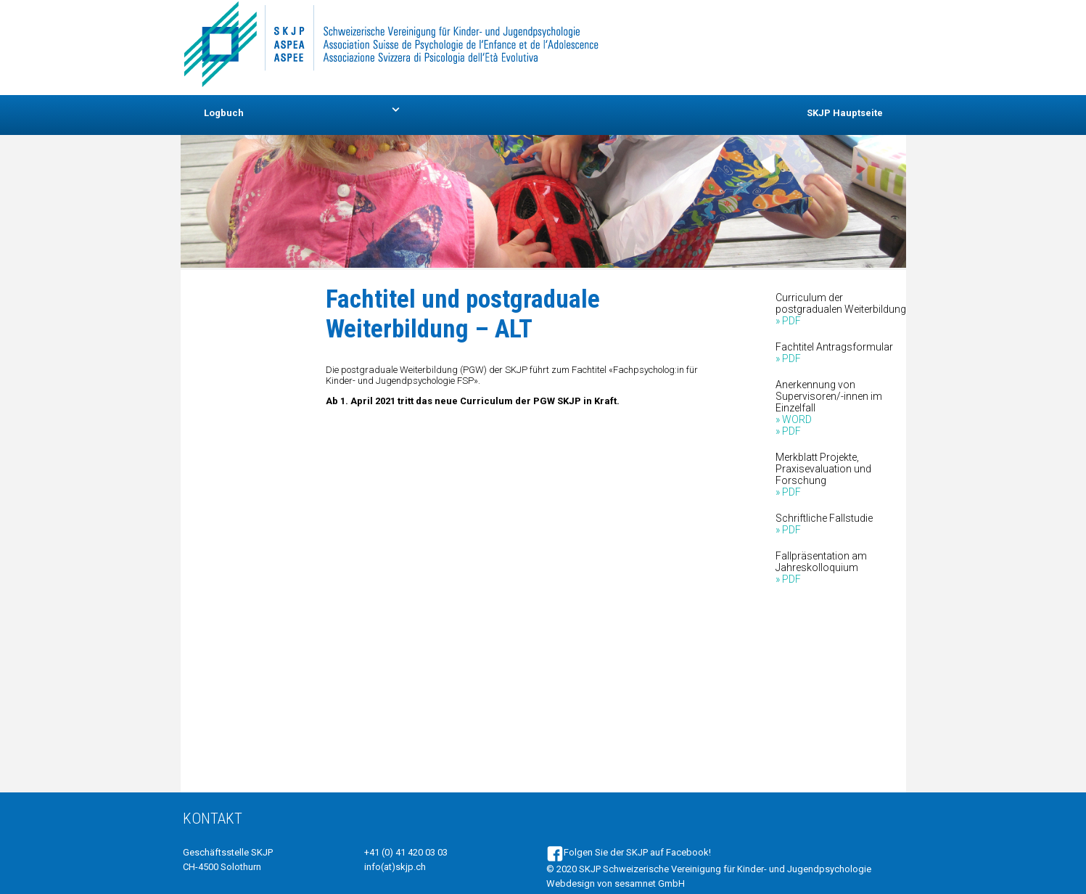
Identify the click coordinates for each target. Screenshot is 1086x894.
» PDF (788, 321)
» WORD (794, 419)
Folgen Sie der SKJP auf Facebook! (628, 852)
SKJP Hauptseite (845, 112)
